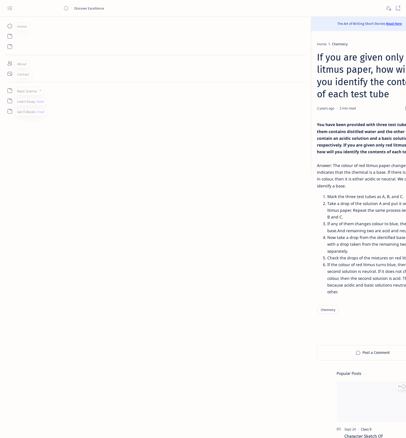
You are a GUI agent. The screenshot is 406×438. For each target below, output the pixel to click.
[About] (9, 63)
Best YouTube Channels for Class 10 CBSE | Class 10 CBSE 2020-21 (322, 366)
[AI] (300, 255)
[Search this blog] (102, 8)
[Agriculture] (300, 281)
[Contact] (9, 74)
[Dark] (388, 8)
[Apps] (337, 294)
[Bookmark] (397, 8)
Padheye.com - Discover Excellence (89, 428)
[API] (337, 255)
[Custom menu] (9, 90)
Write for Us (292, 404)
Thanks (311, 404)
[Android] (337, 281)
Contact (289, 400)
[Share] (264, 83)
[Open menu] (9, 8)
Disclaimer (308, 400)
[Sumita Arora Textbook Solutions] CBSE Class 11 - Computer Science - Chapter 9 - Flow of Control (321, 144)
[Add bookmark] (251, 83)
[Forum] (309, 333)
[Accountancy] (300, 268)
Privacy (326, 400)
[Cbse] (307, 356)
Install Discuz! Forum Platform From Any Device (320, 343)
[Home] (9, 26)
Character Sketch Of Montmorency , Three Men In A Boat (320, 112)
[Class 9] (312, 100)
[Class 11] (311, 128)
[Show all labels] (293, 306)
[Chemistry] (93, 44)
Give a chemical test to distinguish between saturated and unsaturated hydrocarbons (321, 197)
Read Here (234, 24)
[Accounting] (337, 268)
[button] (347, 57)
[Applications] (300, 294)
